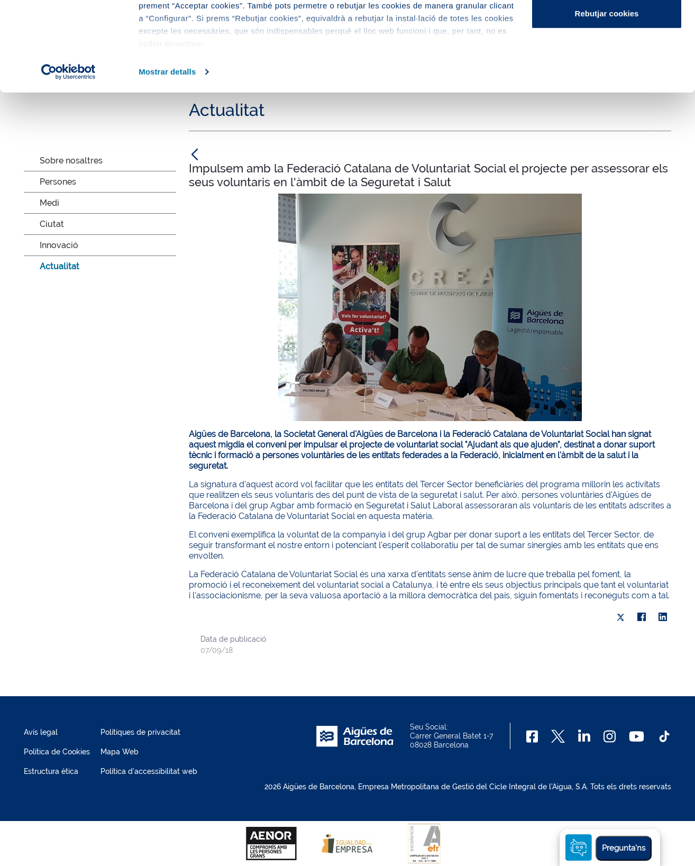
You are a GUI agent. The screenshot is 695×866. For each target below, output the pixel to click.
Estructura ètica (51, 771)
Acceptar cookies (606, 27)
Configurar (607, 62)
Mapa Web (119, 752)
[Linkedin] (584, 736)
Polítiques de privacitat (140, 732)
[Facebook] (532, 736)
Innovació (59, 245)
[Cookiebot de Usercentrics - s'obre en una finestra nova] (68, 155)
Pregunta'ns (623, 848)
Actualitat (59, 266)
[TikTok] (664, 736)
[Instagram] (609, 736)
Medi (49, 203)
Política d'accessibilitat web (148, 771)
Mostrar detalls (167, 155)
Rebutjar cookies (607, 97)
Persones (58, 182)
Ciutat (52, 224)
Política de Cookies (57, 752)
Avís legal (41, 732)
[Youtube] (636, 736)
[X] (620, 617)
